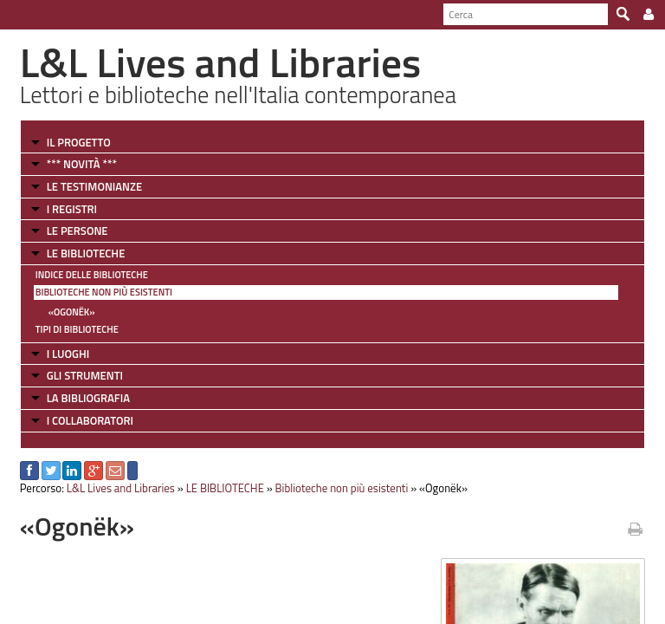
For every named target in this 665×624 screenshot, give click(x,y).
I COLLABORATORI (90, 420)
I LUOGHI (68, 353)
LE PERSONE (77, 230)
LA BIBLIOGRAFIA (88, 397)
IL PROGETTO (79, 142)
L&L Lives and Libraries (121, 488)
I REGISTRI (72, 209)
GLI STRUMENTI (85, 375)
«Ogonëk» (71, 312)
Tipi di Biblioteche (77, 329)
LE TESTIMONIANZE (94, 186)
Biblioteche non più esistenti (104, 292)
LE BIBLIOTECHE (86, 253)
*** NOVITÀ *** (82, 163)
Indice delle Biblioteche (92, 275)
